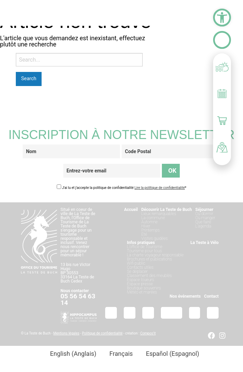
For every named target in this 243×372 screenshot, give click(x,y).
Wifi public (136, 263)
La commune (153, 218)
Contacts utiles (140, 267)
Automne (149, 222)
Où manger (205, 218)
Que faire (203, 222)
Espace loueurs (140, 280)
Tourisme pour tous (144, 251)
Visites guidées (154, 238)
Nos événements (185, 296)
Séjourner (204, 210)
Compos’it (148, 333)
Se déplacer (137, 271)
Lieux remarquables (158, 214)
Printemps (150, 230)
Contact (211, 296)
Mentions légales (66, 333)
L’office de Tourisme (144, 247)
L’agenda (203, 226)
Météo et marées (142, 292)
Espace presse (140, 284)
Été (144, 234)
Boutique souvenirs (144, 288)
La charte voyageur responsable (155, 255)
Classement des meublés (149, 276)
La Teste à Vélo (204, 243)
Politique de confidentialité (102, 333)
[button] (222, 17)
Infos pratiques (141, 243)
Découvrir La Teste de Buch (166, 210)
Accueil (131, 210)
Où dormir (204, 214)
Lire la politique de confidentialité (159, 188)
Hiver (146, 226)
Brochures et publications (149, 259)
